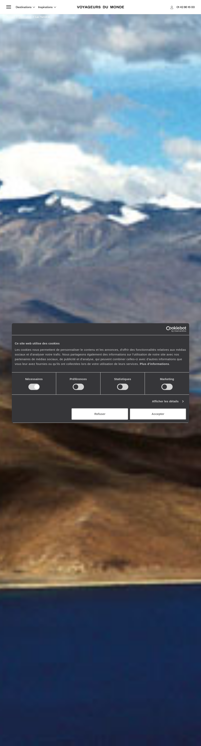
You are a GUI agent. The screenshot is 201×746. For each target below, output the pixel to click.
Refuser (99, 414)
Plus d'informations (154, 364)
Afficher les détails (165, 401)
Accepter (158, 414)
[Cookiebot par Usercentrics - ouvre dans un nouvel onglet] (169, 329)
